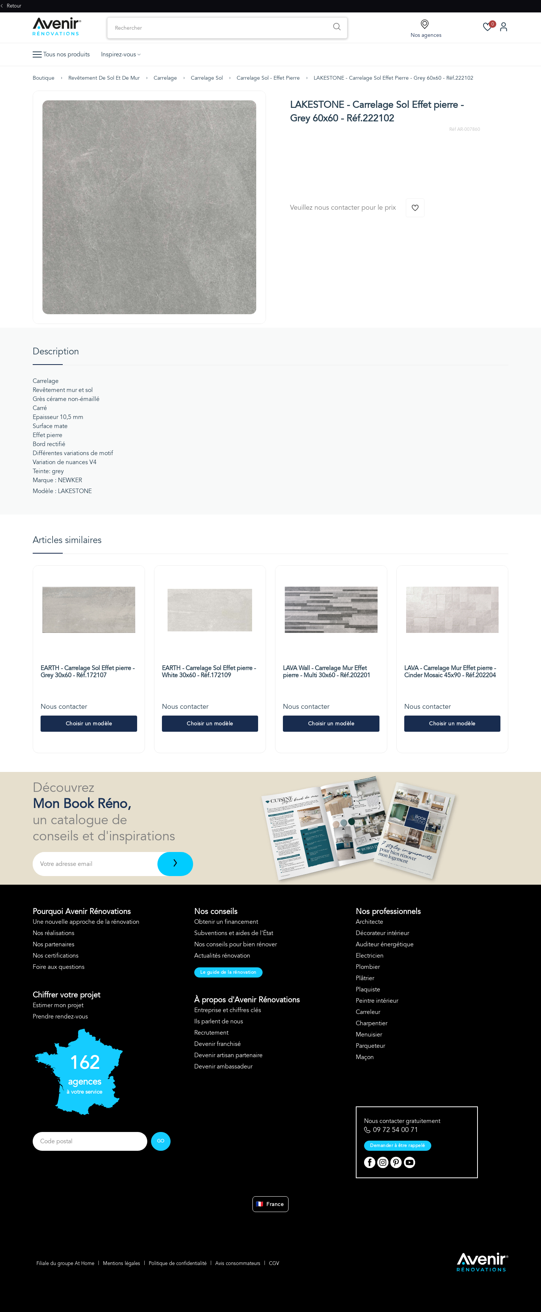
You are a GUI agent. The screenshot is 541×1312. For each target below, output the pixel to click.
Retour (10, 6)
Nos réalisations (53, 933)
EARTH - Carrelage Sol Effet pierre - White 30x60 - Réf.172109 (209, 671)
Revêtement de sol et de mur (104, 78)
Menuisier (369, 1035)
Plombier (368, 967)
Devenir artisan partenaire (228, 1055)
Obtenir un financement (226, 922)
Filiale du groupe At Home (65, 1263)
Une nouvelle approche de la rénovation (86, 922)
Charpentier (371, 1023)
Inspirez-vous (121, 54)
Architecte (369, 922)
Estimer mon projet (58, 1005)
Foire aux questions (59, 967)
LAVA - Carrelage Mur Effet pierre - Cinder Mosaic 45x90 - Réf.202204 (450, 671)
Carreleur (368, 1012)
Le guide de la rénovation (228, 972)
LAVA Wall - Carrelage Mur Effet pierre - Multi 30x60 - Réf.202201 (326, 671)
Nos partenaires (53, 944)
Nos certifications (56, 956)
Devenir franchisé (217, 1044)
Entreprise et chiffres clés (227, 1010)
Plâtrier (365, 978)
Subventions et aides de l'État (233, 933)
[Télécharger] (175, 864)
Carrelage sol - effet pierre (268, 78)
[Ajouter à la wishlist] (415, 207)
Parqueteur (370, 1046)
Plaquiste (368, 989)
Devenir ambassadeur (223, 1066)
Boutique (43, 78)
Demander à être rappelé (397, 1146)
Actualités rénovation (222, 956)
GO (161, 1141)
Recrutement (211, 1033)
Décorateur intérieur (382, 933)
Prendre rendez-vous (60, 1016)
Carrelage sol (207, 78)
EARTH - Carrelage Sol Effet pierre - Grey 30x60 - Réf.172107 (87, 671)
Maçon (365, 1057)
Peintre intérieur (377, 1001)
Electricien (370, 956)
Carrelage (165, 78)
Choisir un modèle (89, 723)
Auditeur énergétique (385, 944)
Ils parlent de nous (218, 1021)
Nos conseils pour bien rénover (235, 944)
